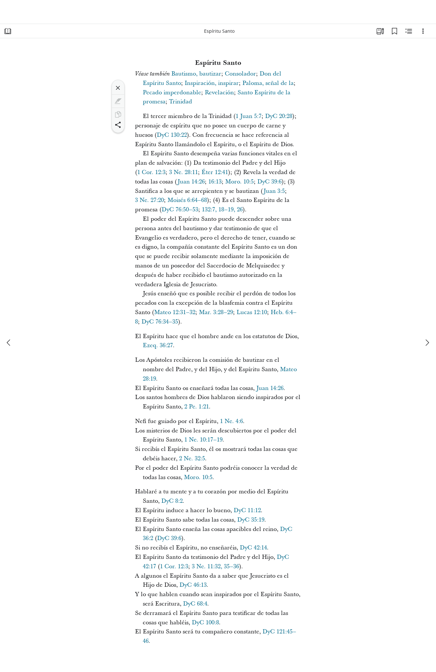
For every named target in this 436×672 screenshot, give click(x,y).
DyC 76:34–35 (159, 322)
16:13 (215, 182)
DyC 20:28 (278, 116)
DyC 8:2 (172, 501)
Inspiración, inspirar (212, 83)
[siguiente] (426, 342)
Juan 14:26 (191, 182)
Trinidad (180, 102)
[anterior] (9, 342)
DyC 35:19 (250, 520)
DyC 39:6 (269, 182)
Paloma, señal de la (268, 83)
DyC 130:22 (172, 135)
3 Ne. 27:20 (149, 200)
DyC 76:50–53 (180, 210)
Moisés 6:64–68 (187, 200)
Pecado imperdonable (172, 92)
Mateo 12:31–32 (174, 312)
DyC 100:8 (205, 623)
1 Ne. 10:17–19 (203, 440)
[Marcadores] (394, 31)
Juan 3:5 (274, 191)
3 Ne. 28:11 (183, 172)
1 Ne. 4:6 (231, 421)
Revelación (219, 92)
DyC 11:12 (247, 510)
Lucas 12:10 (251, 312)
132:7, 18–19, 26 (222, 210)
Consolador (240, 74)
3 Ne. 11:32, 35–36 (215, 566)
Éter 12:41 (214, 172)
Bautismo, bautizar (196, 74)
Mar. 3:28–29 (216, 312)
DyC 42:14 (253, 548)
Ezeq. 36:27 (158, 345)
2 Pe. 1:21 (196, 407)
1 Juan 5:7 (248, 116)
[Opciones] (423, 31)
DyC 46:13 (193, 585)
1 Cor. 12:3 (151, 172)
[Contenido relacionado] (408, 31)
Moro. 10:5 (239, 182)
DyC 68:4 (195, 604)
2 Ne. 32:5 (192, 458)
